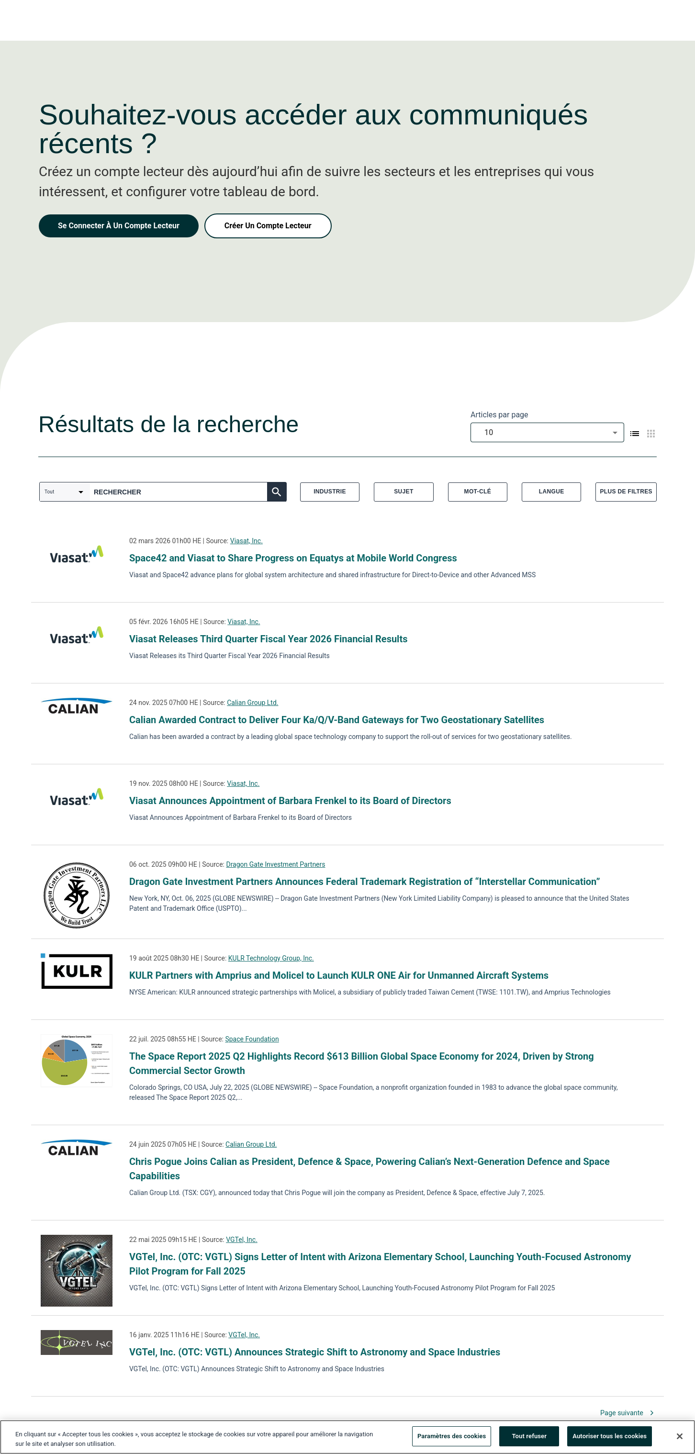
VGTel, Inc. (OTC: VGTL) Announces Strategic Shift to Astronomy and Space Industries (314, 1352)
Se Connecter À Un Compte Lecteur (118, 225)
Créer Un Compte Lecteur (268, 225)
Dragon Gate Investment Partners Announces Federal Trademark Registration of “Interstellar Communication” (364, 881)
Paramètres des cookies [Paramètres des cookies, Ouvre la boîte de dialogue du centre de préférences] (451, 1436)
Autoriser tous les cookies (609, 1436)
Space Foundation (252, 1039)
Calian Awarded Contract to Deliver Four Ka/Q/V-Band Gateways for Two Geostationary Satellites (336, 720)
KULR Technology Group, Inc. (271, 958)
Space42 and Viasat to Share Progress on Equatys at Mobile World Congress (293, 558)
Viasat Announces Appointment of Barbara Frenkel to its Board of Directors (290, 800)
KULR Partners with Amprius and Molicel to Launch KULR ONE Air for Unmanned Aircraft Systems (339, 975)
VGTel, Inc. (242, 1239)
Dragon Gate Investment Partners (275, 864)
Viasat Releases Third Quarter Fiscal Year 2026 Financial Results (268, 639)
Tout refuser (529, 1436)
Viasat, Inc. (246, 541)
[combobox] (547, 432)
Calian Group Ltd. (252, 702)
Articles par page (499, 414)
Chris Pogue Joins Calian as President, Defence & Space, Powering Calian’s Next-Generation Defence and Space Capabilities (369, 1169)
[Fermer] (679, 1436)
